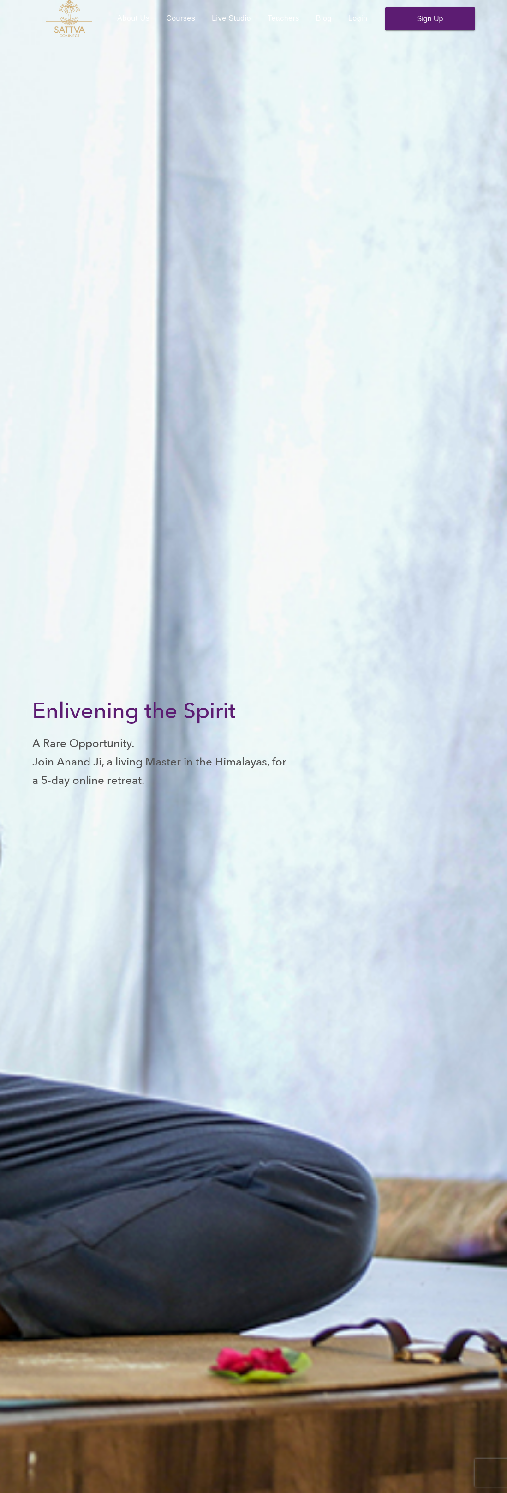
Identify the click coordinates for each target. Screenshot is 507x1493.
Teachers (283, 25)
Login (358, 25)
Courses (180, 25)
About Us (133, 25)
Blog (324, 25)
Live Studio (231, 25)
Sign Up (430, 26)
